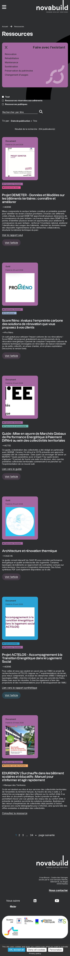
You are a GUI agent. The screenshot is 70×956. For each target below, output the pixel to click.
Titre (35, 121)
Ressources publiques (16, 104)
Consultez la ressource (14, 813)
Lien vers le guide (12, 469)
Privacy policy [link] (35, 953)
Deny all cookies (36, 949)
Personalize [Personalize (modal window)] (56, 949)
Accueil (5, 26)
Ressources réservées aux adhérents (23, 100)
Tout (7, 97)
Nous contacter (58, 890)
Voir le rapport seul (12, 235)
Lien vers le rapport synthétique (19, 687)
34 (31, 835)
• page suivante (45, 835)
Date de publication (20, 121)
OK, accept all (16, 949)
